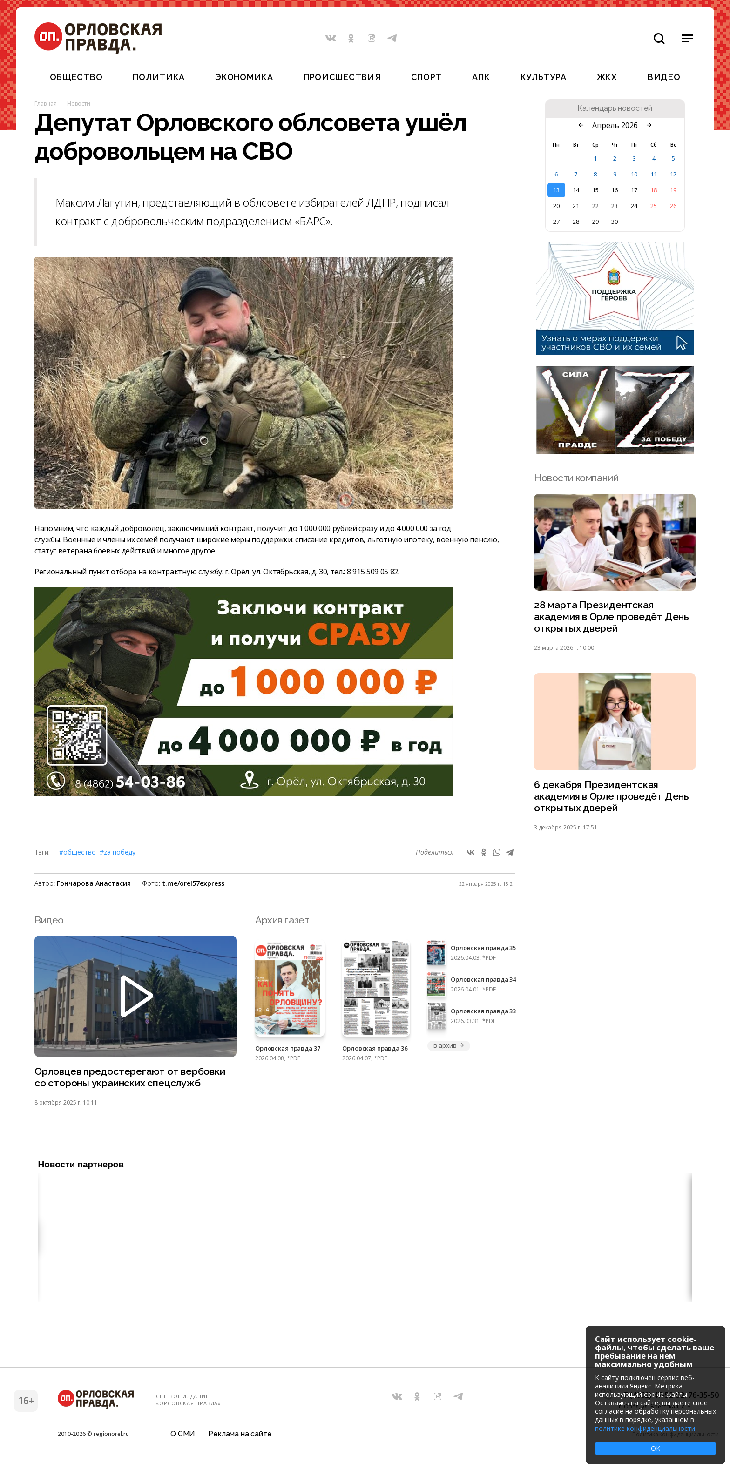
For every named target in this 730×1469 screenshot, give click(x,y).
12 (673, 174)
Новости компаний (576, 478)
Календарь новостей (614, 108)
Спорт (426, 77)
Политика (159, 77)
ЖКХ (607, 77)
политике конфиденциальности (645, 1428)
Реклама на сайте (239, 1433)
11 (653, 174)
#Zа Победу (117, 852)
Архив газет (282, 920)
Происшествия (342, 77)
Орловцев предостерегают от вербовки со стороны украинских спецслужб (129, 1077)
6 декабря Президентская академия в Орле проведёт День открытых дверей (611, 796)
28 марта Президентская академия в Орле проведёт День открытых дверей (611, 616)
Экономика (244, 77)
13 (556, 190)
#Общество (77, 852)
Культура (543, 77)
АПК (481, 77)
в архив (448, 1045)
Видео (664, 77)
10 (634, 174)
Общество (76, 77)
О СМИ (182, 1433)
